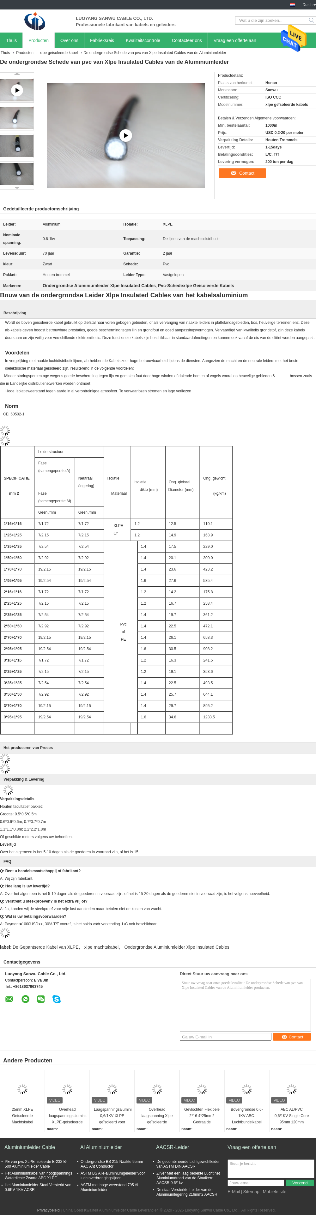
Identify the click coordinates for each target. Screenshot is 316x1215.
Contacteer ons (187, 40)
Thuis (11, 40)
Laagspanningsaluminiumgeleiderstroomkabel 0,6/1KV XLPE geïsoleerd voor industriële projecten (113, 1116)
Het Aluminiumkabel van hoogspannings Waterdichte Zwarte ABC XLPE (38, 1175)
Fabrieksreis (102, 40)
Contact (246, 173)
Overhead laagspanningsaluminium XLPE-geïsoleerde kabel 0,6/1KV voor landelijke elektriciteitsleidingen (68, 1116)
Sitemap (251, 1191)
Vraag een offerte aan (235, 40)
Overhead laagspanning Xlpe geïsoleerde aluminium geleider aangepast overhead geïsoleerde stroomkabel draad (157, 1116)
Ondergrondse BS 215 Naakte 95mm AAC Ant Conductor (112, 1164)
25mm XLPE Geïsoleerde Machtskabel (22, 1115)
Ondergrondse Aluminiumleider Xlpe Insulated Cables (176, 947)
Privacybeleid (48, 1210)
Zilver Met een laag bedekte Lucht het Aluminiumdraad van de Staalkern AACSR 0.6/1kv (188, 1178)
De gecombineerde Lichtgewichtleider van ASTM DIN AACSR (188, 1164)
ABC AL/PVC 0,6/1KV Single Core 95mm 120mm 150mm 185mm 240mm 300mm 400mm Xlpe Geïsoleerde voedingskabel (292, 1116)
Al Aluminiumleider (101, 1147)
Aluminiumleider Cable (29, 1147)
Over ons (69, 40)
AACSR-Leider (172, 1147)
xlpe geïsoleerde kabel (59, 53)
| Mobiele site (273, 1191)
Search (312, 20)
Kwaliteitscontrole (143, 40)
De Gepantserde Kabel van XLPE (46, 947)
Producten (38, 40)
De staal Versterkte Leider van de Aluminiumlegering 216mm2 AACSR (186, 1192)
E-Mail (234, 1191)
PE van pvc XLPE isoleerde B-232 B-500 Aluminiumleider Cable (36, 1164)
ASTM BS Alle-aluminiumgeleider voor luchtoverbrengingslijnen (113, 1175)
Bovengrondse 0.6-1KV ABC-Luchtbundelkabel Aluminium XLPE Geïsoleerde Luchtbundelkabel (247, 1116)
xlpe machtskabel (101, 947)
